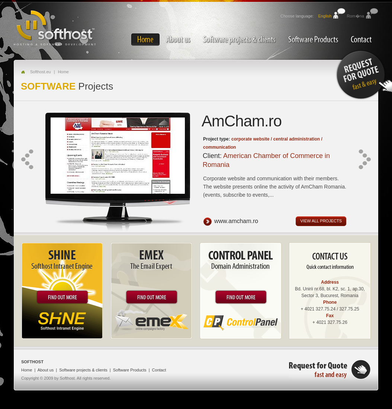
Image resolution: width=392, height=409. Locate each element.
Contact (361, 39)
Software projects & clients (239, 39)
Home (145, 39)
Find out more (62, 297)
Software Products (313, 39)
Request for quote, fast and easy (330, 369)
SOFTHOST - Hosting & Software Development (55, 27)
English (324, 16)
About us (178, 39)
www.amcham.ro (236, 221)
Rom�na (355, 16)
